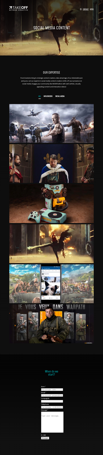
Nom (42, 386)
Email (42, 392)
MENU (92, 9)
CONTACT (86, 9)
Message (43, 410)
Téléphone (44, 404)
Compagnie (44, 398)
